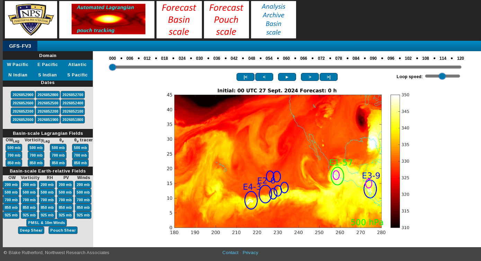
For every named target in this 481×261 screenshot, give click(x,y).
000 (112, 58)
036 (216, 58)
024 (182, 58)
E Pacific (47, 64)
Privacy (250, 252)
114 (442, 58)
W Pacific (17, 64)
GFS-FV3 (20, 46)
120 (460, 58)
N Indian (17, 74)
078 (338, 58)
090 (373, 58)
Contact (230, 252)
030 (199, 58)
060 (286, 58)
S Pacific (77, 74)
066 (303, 58)
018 (164, 58)
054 (269, 58)
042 (234, 58)
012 (147, 58)
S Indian (47, 74)
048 (251, 58)
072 (321, 58)
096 (391, 58)
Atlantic (77, 64)
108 (425, 58)
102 (408, 58)
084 (356, 58)
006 (129, 58)
